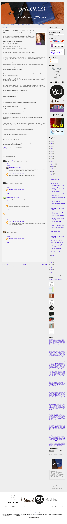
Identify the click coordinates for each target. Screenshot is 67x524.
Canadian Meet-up (52, 351)
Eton (64, 366)
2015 (51, 158)
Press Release (56, 415)
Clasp (62, 354)
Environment (56, 366)
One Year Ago (58, 403)
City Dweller (54, 354)
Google (52, 381)
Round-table (51, 425)
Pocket (60, 413)
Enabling (58, 365)
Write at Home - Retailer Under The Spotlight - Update (57, 213)
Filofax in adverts (62, 372)
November (53, 164)
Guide (52, 382)
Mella (59, 395)
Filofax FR (53, 372)
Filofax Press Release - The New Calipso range (57, 223)
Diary (61, 361)
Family (51, 368)
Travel (63, 436)
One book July (52, 403)
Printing (64, 415)
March (52, 255)
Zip (61, 445)
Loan (53, 393)
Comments (52, 61)
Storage (57, 430)
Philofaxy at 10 (56, 409)
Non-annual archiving (55, 177)
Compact (63, 356)
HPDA (52, 386)
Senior (50, 427)
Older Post (44, 264)
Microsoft (53, 396)
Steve (52, 430)
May (52, 174)
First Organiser (54, 375)
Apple (57, 344)
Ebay (64, 364)
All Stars (54, 343)
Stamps (61, 429)
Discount (59, 362)
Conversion (57, 357)
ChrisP (64, 353)
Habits (55, 382)
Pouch (52, 415)
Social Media (51, 429)
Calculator (53, 350)
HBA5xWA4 (51, 383)
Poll (64, 414)
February (53, 257)
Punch (50, 417)
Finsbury (50, 375)
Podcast (51, 414)
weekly (56, 442)
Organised (51, 404)
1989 (50, 340)
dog (56, 363)
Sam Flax (63, 425)
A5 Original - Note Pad (55, 179)
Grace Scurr (56, 381)
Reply (7, 163)
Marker (64, 394)
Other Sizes (51, 405)
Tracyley (58, 436)
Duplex (55, 364)
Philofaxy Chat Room (55, 195)
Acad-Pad (63, 341)
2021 (51, 148)
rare (57, 418)
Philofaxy (51, 409)
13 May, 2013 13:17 (20, 173)
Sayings (50, 426)
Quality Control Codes (55, 417)
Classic (64, 354)
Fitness (59, 375)
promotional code (60, 416)
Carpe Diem (63, 351)
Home (24, 264)
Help (64, 383)
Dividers (62, 362)
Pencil (56, 407)
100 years (53, 339)
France (64, 376)
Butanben (8, 160)
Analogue (50, 344)
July (52, 171)
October (52, 166)
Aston (55, 345)
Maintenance (51, 394)
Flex (64, 375)
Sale (59, 425)
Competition (51, 357)
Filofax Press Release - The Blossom (57, 215)
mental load (63, 395)
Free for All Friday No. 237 (55, 176)
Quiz (64, 417)
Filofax (56, 371)
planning (54, 413)
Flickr (50, 376)
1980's (64, 339)
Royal (55, 425)
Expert (57, 367)
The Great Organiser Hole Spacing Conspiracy (58, 300)
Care (59, 351)
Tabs (56, 431)
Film (50, 371)
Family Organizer (55, 368)
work (54, 444)
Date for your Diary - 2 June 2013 (57, 187)
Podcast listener (55, 414)
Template (60, 432)
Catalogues (13, 24)
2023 (51, 144)
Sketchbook (56, 428)
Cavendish (55, 352)
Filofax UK (59, 373)
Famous (59, 368)
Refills (64, 420)
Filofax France (57, 372)
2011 (51, 262)
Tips (55, 435)
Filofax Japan (51, 373)
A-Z (57, 341)
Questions (61, 417)
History (58, 384)
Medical (50, 395)
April (52, 253)
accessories (57, 342)
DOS (62, 363)
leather (50, 391)
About (4, 24)
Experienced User (52, 367)
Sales (61, 425)
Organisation (63, 403)
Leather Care (54, 391)
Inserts (53, 387)
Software (55, 429)
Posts (51, 59)
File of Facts (18, 24)
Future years (30, 24)
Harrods (59, 382)
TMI (56, 435)
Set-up (53, 427)
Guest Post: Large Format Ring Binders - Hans (58, 312)
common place (58, 356)
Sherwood (55, 427)
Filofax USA (51, 374)
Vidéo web (50, 439)
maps (61, 394)
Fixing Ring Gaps (57, 323)
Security (64, 426)
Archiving (59, 344)
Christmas (50, 354)
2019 (51, 151)
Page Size (63, 405)
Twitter (50, 437)
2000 (51, 340)
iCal (53, 386)
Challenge (59, 352)
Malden (54, 394)
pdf (49, 407)
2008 (51, 267)
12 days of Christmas (59, 339)
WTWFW (59, 444)
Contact (54, 357)
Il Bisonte (57, 386)
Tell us (54, 432)
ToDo (62, 435)
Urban (56, 437)
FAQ (61, 368)
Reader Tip (60, 419)
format (58, 376)
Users (62, 437)
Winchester (63, 443)
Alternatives (58, 343)
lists (51, 393)
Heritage (50, 384)
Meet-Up (56, 395)
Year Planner (51, 445)
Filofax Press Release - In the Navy (57, 242)
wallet (64, 439)
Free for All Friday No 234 (55, 231)
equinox (61, 366)
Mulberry (57, 397)
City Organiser (58, 354)
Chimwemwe (60, 353)
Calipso (61, 350)
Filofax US (63, 373)
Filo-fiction (52, 371)
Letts (64, 391)
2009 (53, 340)
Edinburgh (51, 365)
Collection (55, 355)
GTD (61, 381)
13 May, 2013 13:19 (20, 221)
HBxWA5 (57, 383)
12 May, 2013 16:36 (17, 167)
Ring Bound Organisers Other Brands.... (56, 279)
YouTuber (59, 445)
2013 (51, 161)
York (57, 445)
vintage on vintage (59, 439)
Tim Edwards (11, 167)
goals (50, 381)
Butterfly (50, 350)
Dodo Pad (54, 363)
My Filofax (63, 397)
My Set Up (51, 398)
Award (59, 345)
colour (61, 355)
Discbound (56, 362)
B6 (60, 345)
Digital (53, 362)
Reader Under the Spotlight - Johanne (57, 227)
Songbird (58, 429)
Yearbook (55, 445)
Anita (7, 213)
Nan (55, 398)
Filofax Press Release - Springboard (57, 244)
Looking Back (62, 393)
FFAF (53, 370)
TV (64, 436)
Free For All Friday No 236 (55, 191)
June (52, 173)
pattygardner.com (9, 197)
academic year (51, 342)
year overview (63, 444)
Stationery (63, 429)
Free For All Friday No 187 (58, 317)
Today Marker (59, 435)
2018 (51, 153)
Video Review (57, 438)
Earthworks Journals (60, 364)
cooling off (61, 357)
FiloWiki (60, 374)
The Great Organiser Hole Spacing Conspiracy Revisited (59, 282)
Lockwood (55, 393)
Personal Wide (55, 408)
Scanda (53, 426)
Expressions (60, 367)
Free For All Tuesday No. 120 (56, 201)
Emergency (54, 365)
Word (52, 444)
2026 (51, 139)
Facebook (63, 367)
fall (49, 368)
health (60, 383)
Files (35, 24)
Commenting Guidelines (35, 512)
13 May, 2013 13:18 (20, 189)
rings (61, 424)
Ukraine (54, 437)
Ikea (55, 386)
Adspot (8, 24)
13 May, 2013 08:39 (12, 213)
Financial (63, 374)
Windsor (50, 444)
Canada (64, 350)
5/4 (56, 341)
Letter (62, 391)
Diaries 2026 (24, 24)
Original (58, 404)
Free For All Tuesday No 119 (56, 221)
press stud (60, 415)
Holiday (53, 385)
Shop (58, 427)
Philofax (60, 408)
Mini (55, 396)
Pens (58, 407)
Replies (8, 165)
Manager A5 (58, 394)
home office (59, 385)
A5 (60, 341)
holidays (56, 385)
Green (59, 381)
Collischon (58, 355)
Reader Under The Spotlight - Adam (57, 185)
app (55, 344)
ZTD (62, 445)
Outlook (54, 405)
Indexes (60, 386)
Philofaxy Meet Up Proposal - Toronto (57, 225)
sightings (61, 427)
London (58, 393)
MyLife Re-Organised (13, 173)
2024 (51, 143)
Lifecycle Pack (59, 392)
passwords (59, 406)
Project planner (55, 416)
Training (60, 436)
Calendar (57, 350)
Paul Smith (63, 406)
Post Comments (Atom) (11, 266)
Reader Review (55, 419)
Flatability (61, 375)
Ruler (57, 425)
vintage (54, 439)
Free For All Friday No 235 (55, 211)
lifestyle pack (63, 392)
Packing (57, 405)
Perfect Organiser (62, 407)
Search (58, 426)
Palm (50, 406)
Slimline (61, 428)
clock (53, 355)
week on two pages (52, 442)
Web (56, 440)
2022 (51, 146)
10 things (50, 339)
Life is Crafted (55, 392)
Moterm (53, 397)
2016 (51, 156)
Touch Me (53, 436)
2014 (60, 340)
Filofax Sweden (55, 373)
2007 (51, 269)
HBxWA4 (54, 383)
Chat (56, 353)
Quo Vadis (51, 418)
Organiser (54, 404)
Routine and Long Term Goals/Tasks (58, 330)
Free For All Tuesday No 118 (56, 239)
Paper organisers (55, 406)
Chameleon (63, 352)
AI (52, 343)
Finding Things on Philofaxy (56, 251)
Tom (64, 435)
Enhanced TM (62, 365)
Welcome (59, 442)
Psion (64, 416)
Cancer (57, 351)
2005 (51, 272)
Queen (59, 417)
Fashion (64, 368)
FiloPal (58, 374)
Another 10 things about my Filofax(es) (58, 197)
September (53, 168)
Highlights (54, 384)
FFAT (57, 370)
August (52, 169)
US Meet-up (59, 437)
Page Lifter (60, 405)
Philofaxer (63, 408)
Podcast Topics (60, 414)
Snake (64, 428)
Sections (61, 426)
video (54, 438)
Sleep (59, 428)
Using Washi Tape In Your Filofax (57, 234)
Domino (58, 363)
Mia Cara (50, 396)
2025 (51, 141)
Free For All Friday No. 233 (56, 248)
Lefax (57, 391)
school (56, 426)
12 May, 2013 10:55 (13, 181)
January (52, 258)
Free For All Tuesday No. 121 (56, 183)
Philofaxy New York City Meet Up (57, 250)
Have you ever (62, 382)
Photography (63, 409)
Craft (64, 357)
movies (55, 397)
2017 (51, 154)
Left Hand (59, 391)
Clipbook (50, 355)
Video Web (62, 438)
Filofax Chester (60, 371)
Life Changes (51, 392)
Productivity (51, 416)
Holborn (61, 384)
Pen (51, 407)
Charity (54, 353)
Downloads (52, 364)
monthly (61, 396)
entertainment (51, 366)
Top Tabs (50, 436)
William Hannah (57, 443)
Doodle (61, 363)
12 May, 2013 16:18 (16, 197)
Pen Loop (53, 407)
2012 (57, 340)
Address (60, 342)
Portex (50, 415)
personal (50, 408)
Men (60, 395)
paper (52, 406)
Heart (62, 383)
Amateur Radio (62, 343)
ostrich (64, 404)
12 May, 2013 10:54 (13, 160)
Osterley (61, 404)
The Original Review (54, 233)
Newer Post (5, 264)
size (53, 428)
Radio (55, 418)
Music (60, 397)
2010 (51, 264)
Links (39, 24)
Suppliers (42, 24)
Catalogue (51, 352)
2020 (51, 149)
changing (50, 353)
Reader (7, 148)
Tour (56, 436)
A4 (58, 341)
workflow (56, 444)
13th (62, 339)
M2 (64, 393)
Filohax (55, 374)
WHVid (53, 443)
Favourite (50, 370)
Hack (56, 382)
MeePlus (53, 395)
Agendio (50, 343)
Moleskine (58, 396)
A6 (61, 341)
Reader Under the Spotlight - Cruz (57, 240)
